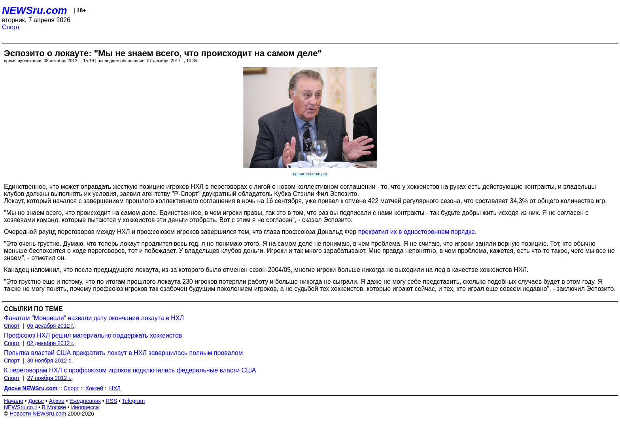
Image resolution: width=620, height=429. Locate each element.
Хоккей (94, 388)
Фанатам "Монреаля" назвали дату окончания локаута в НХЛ (94, 318)
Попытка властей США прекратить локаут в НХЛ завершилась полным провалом (123, 352)
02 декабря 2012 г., (51, 343)
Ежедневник (85, 401)
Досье (36, 401)
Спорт (11, 27)
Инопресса (85, 407)
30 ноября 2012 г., (50, 360)
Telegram (133, 401)
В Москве (54, 407)
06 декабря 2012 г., (51, 326)
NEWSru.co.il (20, 407)
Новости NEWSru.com (37, 413)
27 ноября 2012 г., (50, 378)
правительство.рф (310, 174)
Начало (13, 401)
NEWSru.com (34, 10)
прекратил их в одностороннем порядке (416, 231)
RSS (111, 401)
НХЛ (115, 388)
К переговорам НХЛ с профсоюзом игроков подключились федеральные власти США (130, 370)
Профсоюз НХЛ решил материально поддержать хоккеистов (93, 335)
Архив (56, 401)
